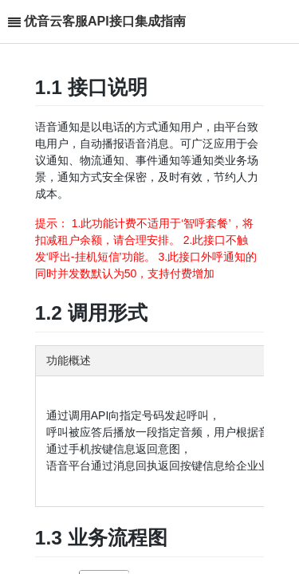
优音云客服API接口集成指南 (105, 21)
